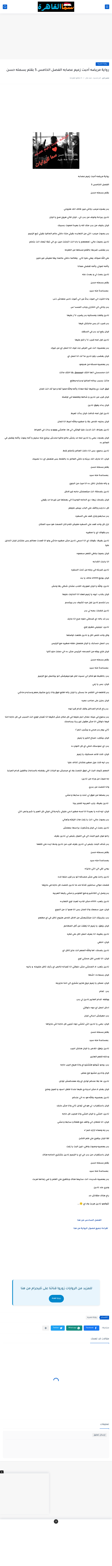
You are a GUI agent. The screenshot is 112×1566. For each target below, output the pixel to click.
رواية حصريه (102, 64)
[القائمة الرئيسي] (107, 7)
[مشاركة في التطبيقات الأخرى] (45, 1328)
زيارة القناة (56, 1299)
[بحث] (5, 7)
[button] (91, 1328)
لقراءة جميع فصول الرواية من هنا (91, 1228)
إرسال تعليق (99, 1435)
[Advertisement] (56, 36)
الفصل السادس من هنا (90, 1220)
